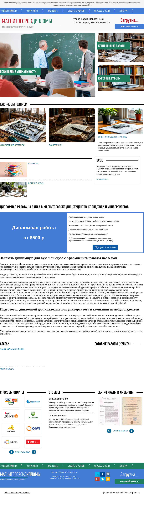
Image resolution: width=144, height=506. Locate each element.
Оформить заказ (105, 247)
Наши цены (53, 10)
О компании (32, 10)
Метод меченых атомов (12, 349)
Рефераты (33, 163)
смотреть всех (22, 452)
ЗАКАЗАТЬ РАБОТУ (129, 27)
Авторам (123, 10)
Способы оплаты (102, 10)
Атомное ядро (7, 369)
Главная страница (8, 10)
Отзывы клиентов (76, 10)
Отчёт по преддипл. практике (112, 137)
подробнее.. (103, 179)
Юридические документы (17, 492)
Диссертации (55, 145)
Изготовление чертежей (12, 145)
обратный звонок (129, 482)
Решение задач (35, 183)
